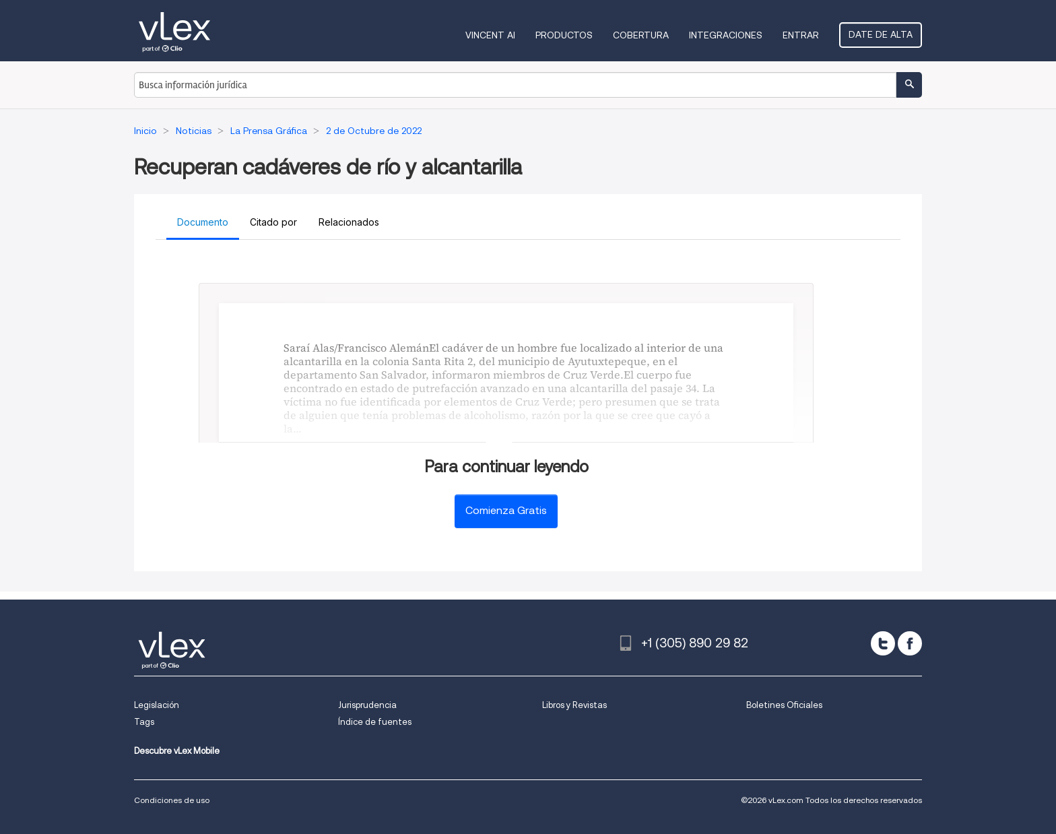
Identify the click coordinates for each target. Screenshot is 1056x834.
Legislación (156, 705)
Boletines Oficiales (784, 705)
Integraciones (725, 35)
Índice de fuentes (374, 722)
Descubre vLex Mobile (177, 751)
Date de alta (881, 34)
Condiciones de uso (171, 800)
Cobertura (641, 35)
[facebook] (910, 643)
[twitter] (883, 643)
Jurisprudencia (367, 705)
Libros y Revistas (574, 705)
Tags (144, 722)
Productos (564, 35)
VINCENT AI (490, 35)
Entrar (801, 35)
